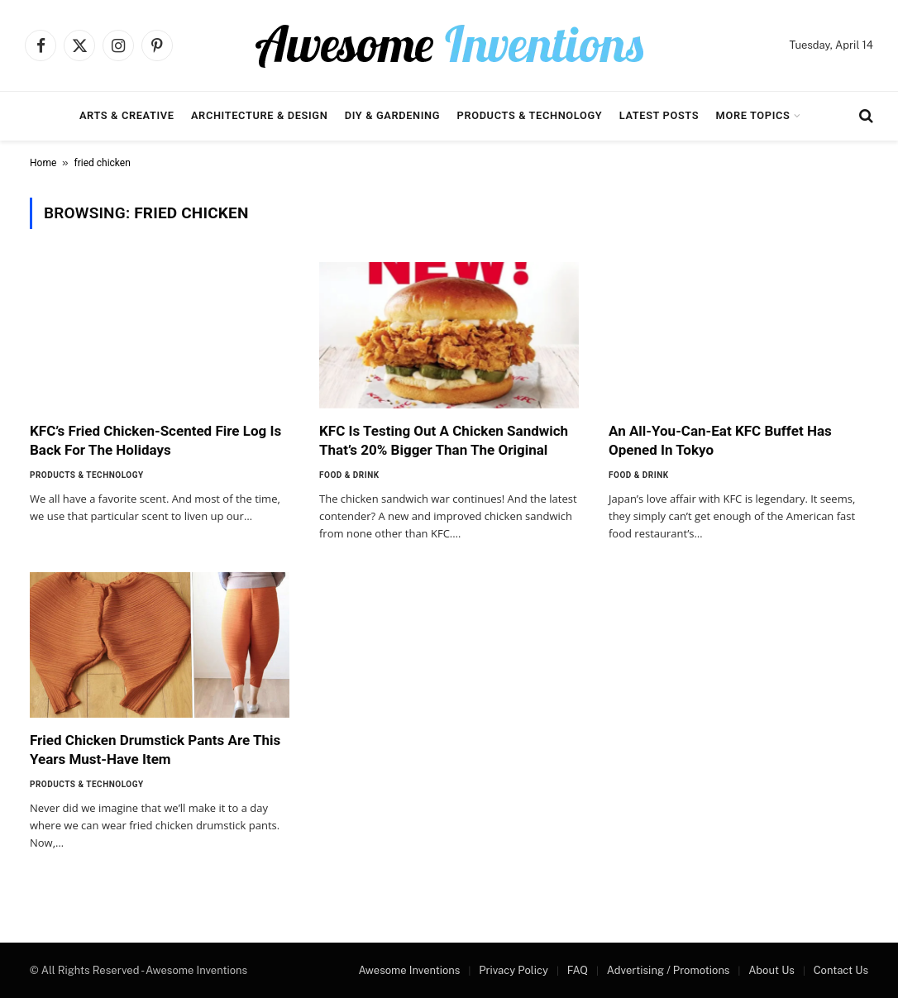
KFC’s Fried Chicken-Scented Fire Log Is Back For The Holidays (155, 440)
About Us (771, 970)
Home (43, 163)
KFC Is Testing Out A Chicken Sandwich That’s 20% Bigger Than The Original (443, 440)
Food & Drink (349, 475)
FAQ (577, 970)
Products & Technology (530, 115)
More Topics (753, 115)
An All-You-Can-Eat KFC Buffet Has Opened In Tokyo (720, 440)
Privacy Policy (513, 970)
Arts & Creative (126, 115)
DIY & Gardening (392, 115)
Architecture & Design (259, 115)
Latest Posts (659, 115)
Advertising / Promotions (668, 970)
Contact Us (841, 970)
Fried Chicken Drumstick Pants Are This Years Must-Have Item (155, 749)
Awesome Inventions (409, 970)
